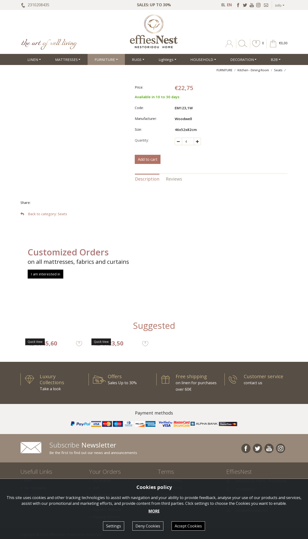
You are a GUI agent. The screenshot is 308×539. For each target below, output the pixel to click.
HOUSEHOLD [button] (201, 59)
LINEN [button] (32, 59)
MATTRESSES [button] (66, 59)
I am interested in (45, 274)
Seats (278, 70)
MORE (154, 511)
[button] (256, 47)
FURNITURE (224, 70)
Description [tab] (147, 179)
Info (278, 5)
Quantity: (142, 140)
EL (223, 4)
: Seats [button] (43, 213)
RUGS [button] (136, 59)
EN (229, 4)
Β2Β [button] (274, 59)
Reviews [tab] (174, 179)
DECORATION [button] (242, 59)
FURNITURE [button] (105, 59)
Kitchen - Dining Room (253, 70)
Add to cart (147, 159)
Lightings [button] (166, 59)
